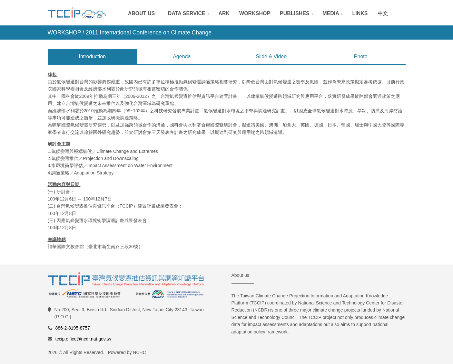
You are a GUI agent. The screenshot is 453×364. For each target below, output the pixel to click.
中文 (383, 13)
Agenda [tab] (182, 56)
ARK (224, 13)
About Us (141, 13)
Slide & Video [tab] (271, 56)
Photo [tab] (361, 56)
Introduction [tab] (92, 56)
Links (360, 13)
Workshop (254, 13)
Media (330, 13)
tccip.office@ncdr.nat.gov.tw (83, 338)
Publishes (295, 13)
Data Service (186, 13)
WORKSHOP (64, 32)
